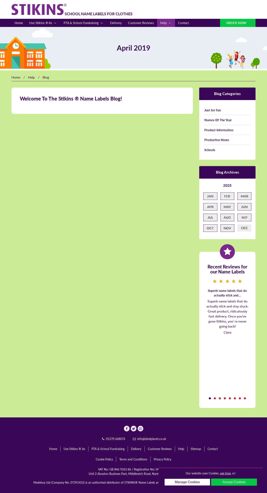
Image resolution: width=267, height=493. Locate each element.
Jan (210, 196)
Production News (216, 140)
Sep (244, 217)
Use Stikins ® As (43, 22)
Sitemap (196, 449)
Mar (244, 196)
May (227, 207)
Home (19, 23)
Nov (227, 228)
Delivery (116, 23)
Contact (183, 23)
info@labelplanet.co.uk (149, 439)
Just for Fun (212, 110)
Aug (227, 217)
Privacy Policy (162, 459)
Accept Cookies (234, 482)
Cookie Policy (104, 459)
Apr (210, 207)
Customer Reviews (141, 23)
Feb (227, 196)
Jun (244, 207)
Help (166, 22)
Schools (209, 150)
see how (225, 473)
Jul (210, 217)
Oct (210, 228)
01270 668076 (113, 439)
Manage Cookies (187, 482)
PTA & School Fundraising (84, 22)
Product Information (218, 130)
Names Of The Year (218, 120)
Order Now (236, 23)
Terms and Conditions (133, 459)
